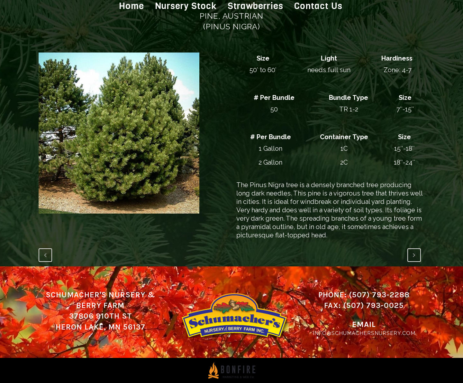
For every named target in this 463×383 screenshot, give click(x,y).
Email (364, 324)
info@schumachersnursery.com (364, 333)
